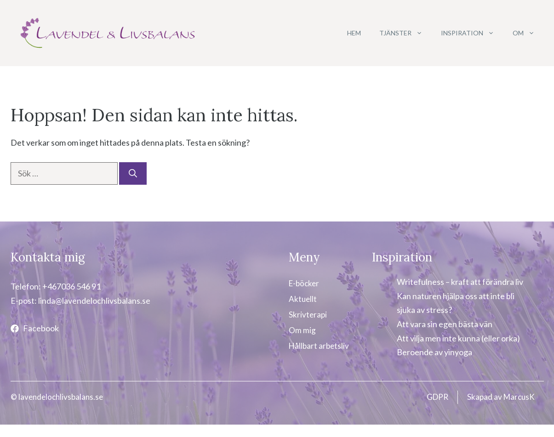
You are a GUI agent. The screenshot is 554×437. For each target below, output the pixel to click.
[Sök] (133, 173)
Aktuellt (303, 299)
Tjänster (405, 33)
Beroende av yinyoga (434, 352)
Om (528, 33)
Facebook (41, 328)
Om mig (302, 330)
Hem (354, 33)
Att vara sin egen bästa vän (444, 324)
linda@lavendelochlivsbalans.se (94, 300)
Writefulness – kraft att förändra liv (460, 282)
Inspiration (472, 33)
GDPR (437, 397)
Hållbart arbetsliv (319, 346)
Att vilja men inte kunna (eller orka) (458, 338)
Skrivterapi (308, 314)
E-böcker (304, 283)
